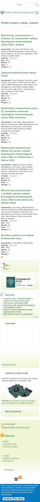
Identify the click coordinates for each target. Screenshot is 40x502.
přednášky (31, 401)
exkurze (5, 403)
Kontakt (6, 456)
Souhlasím (8, 499)
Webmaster (8, 461)
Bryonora (13, 58)
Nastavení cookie (9, 444)
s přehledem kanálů (16, 427)
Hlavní (8, 424)
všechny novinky (20, 401)
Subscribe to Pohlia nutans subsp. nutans (2, 257)
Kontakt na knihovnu (11, 458)
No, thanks (19, 499)
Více (37, 317)
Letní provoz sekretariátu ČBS (15, 303)
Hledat (5, 441)
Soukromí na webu (10, 446)
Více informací (6, 494)
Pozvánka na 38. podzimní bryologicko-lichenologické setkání (19, 306)
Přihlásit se (10, 470)
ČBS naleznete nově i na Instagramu (18, 314)
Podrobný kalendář (9, 365)
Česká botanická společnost (19, 12)
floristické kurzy (14, 403)
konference (29, 403)
